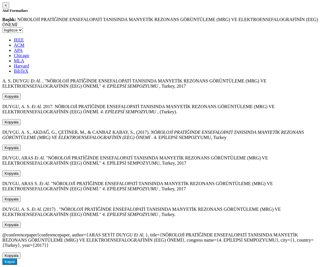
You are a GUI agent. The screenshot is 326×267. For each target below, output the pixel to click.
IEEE (19, 39)
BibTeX (21, 71)
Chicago (21, 55)
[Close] (5, 5)
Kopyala (11, 96)
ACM (19, 45)
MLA (19, 60)
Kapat (10, 262)
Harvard (21, 65)
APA (18, 50)
